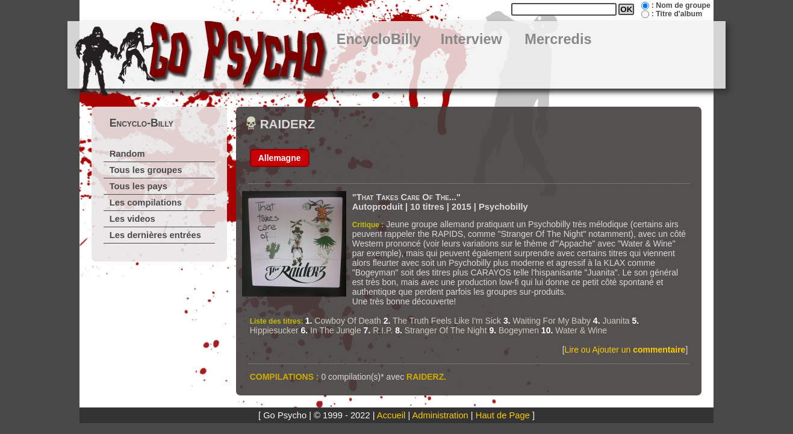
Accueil (391, 415)
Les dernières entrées (155, 235)
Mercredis (557, 39)
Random (127, 154)
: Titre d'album (677, 14)
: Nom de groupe (681, 5)
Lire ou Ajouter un (625, 349)
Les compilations (146, 202)
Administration (440, 415)
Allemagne (279, 158)
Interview (471, 39)
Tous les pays (138, 186)
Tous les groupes (146, 170)
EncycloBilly (379, 39)
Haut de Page (503, 415)
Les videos (132, 219)
